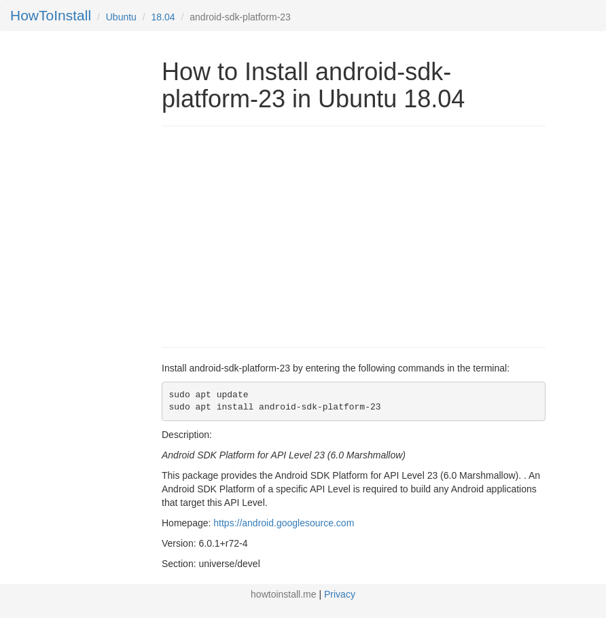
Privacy (339, 594)
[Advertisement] (276, 235)
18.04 (163, 17)
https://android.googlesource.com (283, 522)
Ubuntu (121, 17)
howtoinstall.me (284, 594)
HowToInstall (50, 15)
